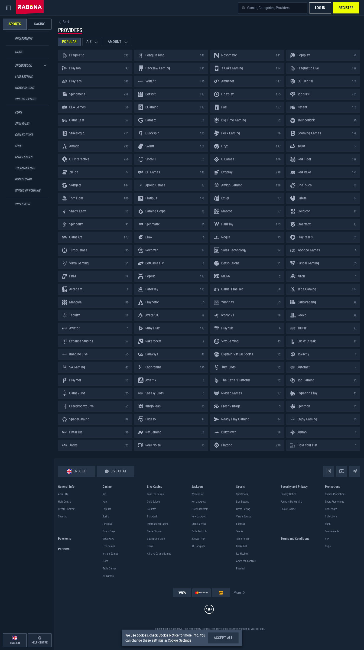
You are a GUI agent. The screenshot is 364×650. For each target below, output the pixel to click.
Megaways (108, 538)
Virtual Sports (243, 516)
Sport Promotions (334, 501)
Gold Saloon (153, 501)
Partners (63, 549)
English (77, 471)
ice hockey (242, 553)
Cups (327, 546)
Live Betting (242, 501)
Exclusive (108, 524)
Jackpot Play (198, 538)
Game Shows (154, 531)
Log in (320, 8)
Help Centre (64, 501)
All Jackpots (198, 546)
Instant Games (110, 553)
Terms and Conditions (295, 538)
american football (246, 561)
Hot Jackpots (199, 501)
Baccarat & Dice (156, 538)
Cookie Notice (288, 509)
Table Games (109, 568)
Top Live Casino (155, 494)
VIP (327, 538)
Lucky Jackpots (200, 509)
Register (346, 8)
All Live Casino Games (159, 553)
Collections (331, 516)
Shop (327, 524)
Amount (118, 41)
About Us (63, 494)
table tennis (242, 538)
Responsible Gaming (291, 501)
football (240, 524)
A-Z (92, 41)
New (105, 501)
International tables (157, 524)
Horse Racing (243, 509)
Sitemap (62, 516)
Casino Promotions (335, 494)
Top (104, 494)
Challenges (331, 509)
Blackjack (152, 516)
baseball (240, 568)
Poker (150, 546)
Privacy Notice (288, 494)
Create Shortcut (66, 509)
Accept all (223, 638)
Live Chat (116, 471)
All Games (108, 576)
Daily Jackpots (199, 531)
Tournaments (332, 531)
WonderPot (198, 494)
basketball (241, 546)
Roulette (151, 509)
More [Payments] (240, 592)
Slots (105, 561)
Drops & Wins (199, 524)
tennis (239, 531)
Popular (69, 41)
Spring (106, 516)
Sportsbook (242, 494)
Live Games (109, 546)
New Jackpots (199, 516)
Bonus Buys (109, 531)
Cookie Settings (179, 640)
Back (64, 22)
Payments (64, 538)
